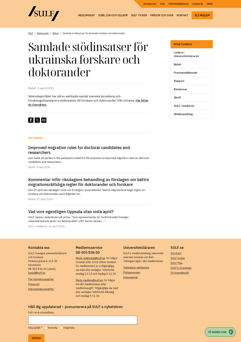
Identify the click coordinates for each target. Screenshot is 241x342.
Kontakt (182, 15)
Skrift (177, 97)
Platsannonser (131, 272)
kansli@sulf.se (36, 272)
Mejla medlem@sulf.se (89, 280)
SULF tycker (139, 15)
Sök (162, 3)
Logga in (197, 3)
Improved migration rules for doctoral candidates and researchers (79, 150)
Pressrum (34, 284)
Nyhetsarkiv (183, 44)
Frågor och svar (161, 15)
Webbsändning (183, 114)
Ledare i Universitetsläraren (186, 54)
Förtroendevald (178, 3)
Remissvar (180, 89)
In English (149, 3)
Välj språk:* (35, 327)
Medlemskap (86, 15)
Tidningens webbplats (136, 267)
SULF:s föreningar (181, 268)
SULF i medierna (184, 106)
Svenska (53, 327)
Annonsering (130, 277)
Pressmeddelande (185, 72)
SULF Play (177, 263)
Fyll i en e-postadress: (41, 312)
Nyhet (177, 64)
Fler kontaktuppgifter (41, 279)
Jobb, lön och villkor (113, 15)
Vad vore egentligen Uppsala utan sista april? (71, 211)
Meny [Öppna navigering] (210, 3)
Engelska (69, 327)
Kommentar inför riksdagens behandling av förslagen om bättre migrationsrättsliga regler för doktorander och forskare (88, 182)
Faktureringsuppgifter (41, 289)
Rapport (179, 81)
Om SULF (176, 253)
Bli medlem (202, 15)
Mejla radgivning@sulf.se (90, 258)
